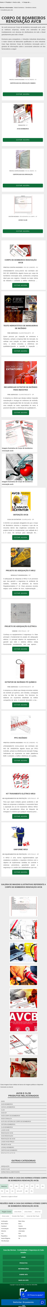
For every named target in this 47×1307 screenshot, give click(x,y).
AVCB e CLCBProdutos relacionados (23, 1094)
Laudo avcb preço (7, 1141)
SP (27, 1186)
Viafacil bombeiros (19, 7)
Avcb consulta (6, 1118)
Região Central (6, 1212)
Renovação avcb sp (8, 1153)
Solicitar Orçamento (23, 1302)
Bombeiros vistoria (30, 7)
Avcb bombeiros (7, 1104)
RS (43, 1186)
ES (22, 1186)
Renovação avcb (7, 1133)
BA (7, 1191)
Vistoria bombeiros (8, 1124)
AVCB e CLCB (5, 1169)
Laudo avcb (5, 1130)
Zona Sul (37, 1212)
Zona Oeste (28, 1212)
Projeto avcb (6, 1144)
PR (32, 1186)
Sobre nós (23, 1274)
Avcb (3, 1101)
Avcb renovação (7, 1136)
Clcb (3, 1110)
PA (32, 1191)
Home (23, 1257)
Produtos (23, 1263)
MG (16, 1186)
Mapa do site (23, 1280)
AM (26, 1191)
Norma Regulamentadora (10, 1172)
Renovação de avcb (8, 1139)
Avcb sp (4, 1113)
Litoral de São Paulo (33, 1216)
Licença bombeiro (7, 1147)
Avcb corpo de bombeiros (10, 1116)
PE (2, 1191)
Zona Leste (5, 1216)
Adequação (5, 1166)
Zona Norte (17, 1212)
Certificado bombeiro (9, 1150)
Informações (23, 1269)
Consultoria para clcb (7, 10)
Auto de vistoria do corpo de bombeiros (16, 1121)
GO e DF (19, 1191)
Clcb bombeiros (7, 1127)
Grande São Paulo (18, 1216)
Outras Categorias (24, 1160)
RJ (11, 1186)
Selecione (4, 1186)
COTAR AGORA (22, 94)
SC (37, 1186)
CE (12, 1191)
